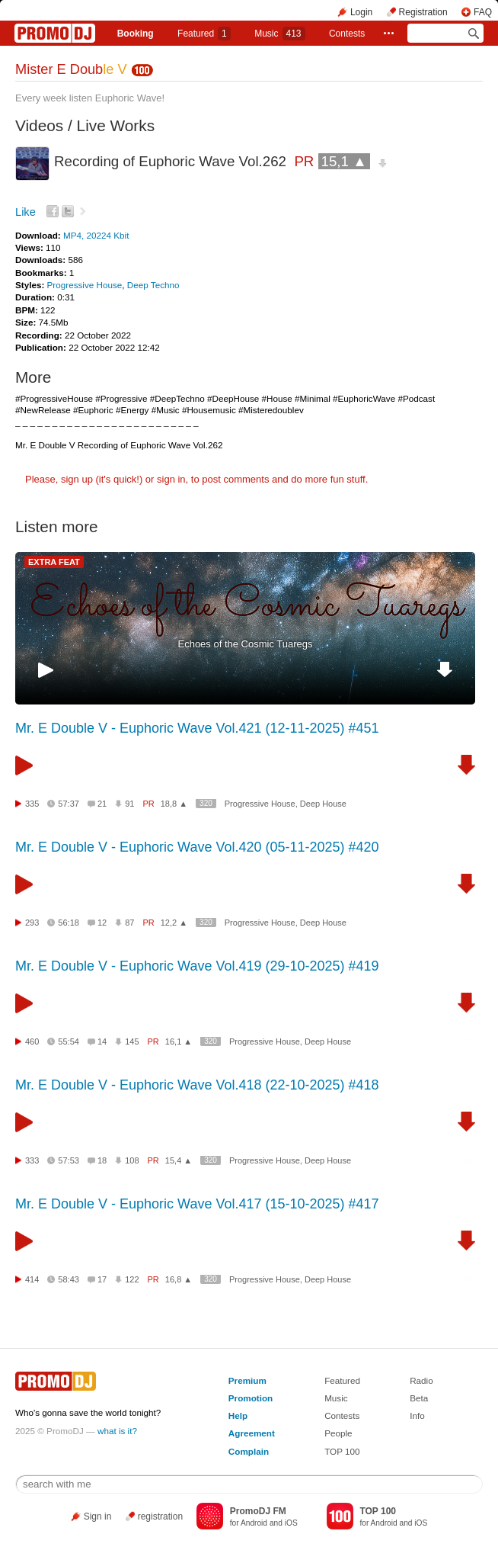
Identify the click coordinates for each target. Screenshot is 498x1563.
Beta (419, 1398)
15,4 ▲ (178, 1160)
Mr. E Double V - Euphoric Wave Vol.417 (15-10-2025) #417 (197, 1204)
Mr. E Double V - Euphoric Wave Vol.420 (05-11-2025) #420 (197, 847)
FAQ (483, 12)
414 (32, 1279)
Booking (135, 33)
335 (32, 803)
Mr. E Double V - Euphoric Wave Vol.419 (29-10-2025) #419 (197, 966)
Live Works (116, 125)
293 (32, 922)
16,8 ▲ (178, 1279)
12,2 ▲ (174, 922)
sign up (77, 479)
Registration (423, 12)
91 (129, 803)
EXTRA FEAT (54, 561)
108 (132, 1160)
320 (206, 803)
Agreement (251, 1433)
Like (25, 212)
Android (254, 1523)
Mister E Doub (71, 69)
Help (237, 1415)
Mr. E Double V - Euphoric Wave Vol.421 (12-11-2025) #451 (197, 728)
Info (417, 1415)
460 (32, 1041)
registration (160, 1516)
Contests (341, 1415)
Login (361, 12)
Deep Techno (153, 285)
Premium (247, 1380)
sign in (171, 479)
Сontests (347, 33)
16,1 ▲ (178, 1041)
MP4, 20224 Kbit (96, 235)
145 (132, 1041)
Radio (421, 1380)
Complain (248, 1451)
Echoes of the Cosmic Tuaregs (244, 644)
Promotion (250, 1398)
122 (132, 1279)
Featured (204, 33)
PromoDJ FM (258, 1511)
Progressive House (85, 285)
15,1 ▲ (344, 161)
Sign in (98, 1516)
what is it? (117, 1431)
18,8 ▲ (174, 803)
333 (32, 1160)
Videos (39, 125)
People (338, 1433)
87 (129, 922)
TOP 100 (341, 1451)
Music (279, 33)
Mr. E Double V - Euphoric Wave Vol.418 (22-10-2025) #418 (197, 1085)
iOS (291, 1523)
